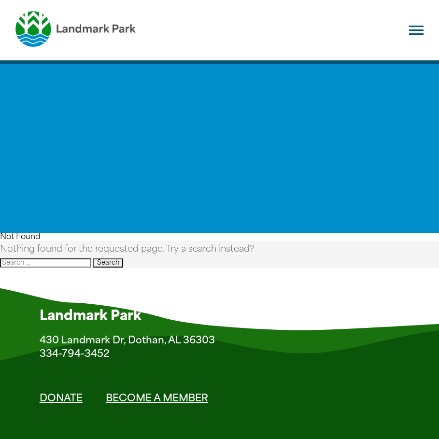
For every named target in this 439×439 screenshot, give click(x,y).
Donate (61, 399)
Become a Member (157, 399)
